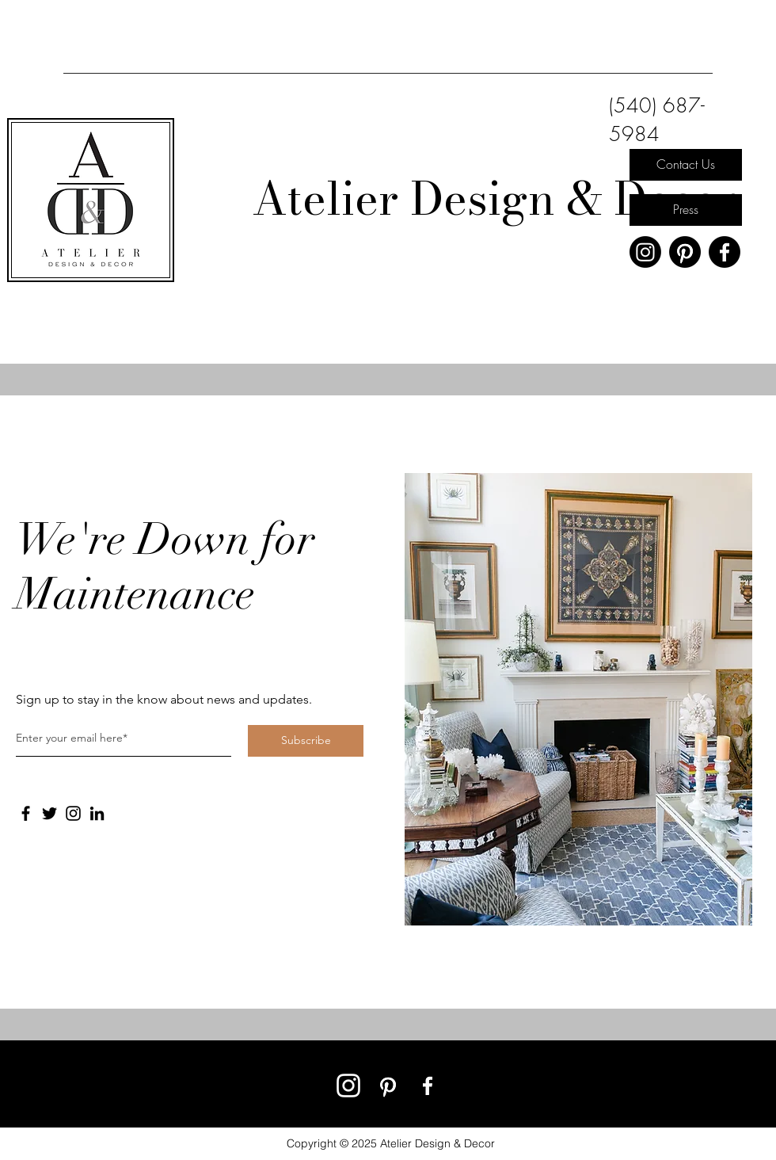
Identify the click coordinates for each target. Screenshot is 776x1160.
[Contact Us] (686, 165)
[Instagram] (645, 252)
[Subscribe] (305, 741)
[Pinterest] (685, 252)
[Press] (686, 210)
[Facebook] (724, 252)
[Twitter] (49, 813)
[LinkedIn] (97, 813)
